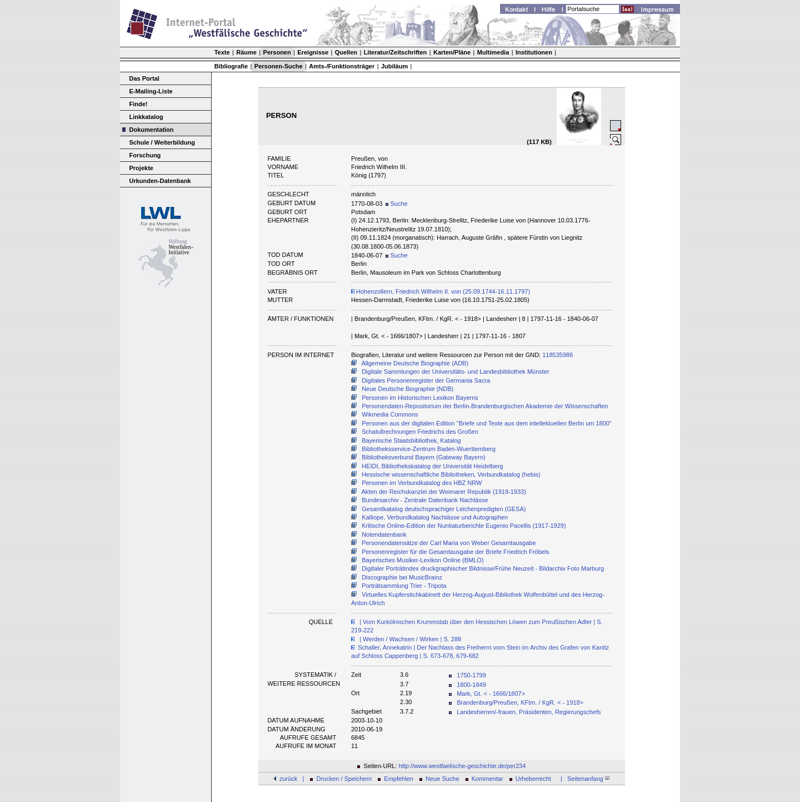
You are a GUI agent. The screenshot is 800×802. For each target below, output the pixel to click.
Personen (277, 52)
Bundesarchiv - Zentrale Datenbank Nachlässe (425, 500)
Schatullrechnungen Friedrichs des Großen (420, 431)
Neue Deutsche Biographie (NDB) (407, 388)
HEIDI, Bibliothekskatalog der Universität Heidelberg (432, 466)
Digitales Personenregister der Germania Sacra (426, 380)
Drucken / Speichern (344, 778)
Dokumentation (151, 129)
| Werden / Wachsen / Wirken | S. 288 (409, 639)
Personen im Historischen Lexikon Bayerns (420, 397)
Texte (222, 52)
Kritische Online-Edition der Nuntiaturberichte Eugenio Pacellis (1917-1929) (464, 525)
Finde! (138, 104)
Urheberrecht (533, 778)
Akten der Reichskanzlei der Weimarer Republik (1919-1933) (444, 491)
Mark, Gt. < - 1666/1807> (491, 693)
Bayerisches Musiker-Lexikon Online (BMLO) (422, 560)
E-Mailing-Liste (151, 91)
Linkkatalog (146, 116)
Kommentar (487, 778)
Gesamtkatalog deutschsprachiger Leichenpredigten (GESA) (444, 509)
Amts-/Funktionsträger (341, 66)
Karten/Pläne (452, 52)
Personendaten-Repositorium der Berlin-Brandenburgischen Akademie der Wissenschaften (485, 406)
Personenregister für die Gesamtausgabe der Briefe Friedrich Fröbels (455, 551)
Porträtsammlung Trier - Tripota (404, 585)
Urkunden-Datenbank (160, 180)
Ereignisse (312, 52)
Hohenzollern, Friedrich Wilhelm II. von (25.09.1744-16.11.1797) (440, 291)
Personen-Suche (278, 66)
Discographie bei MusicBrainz (402, 577)
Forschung (145, 155)
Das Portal (144, 78)
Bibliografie (231, 66)
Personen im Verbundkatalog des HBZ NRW (422, 482)
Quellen (346, 52)
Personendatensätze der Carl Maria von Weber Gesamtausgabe (449, 542)
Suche (396, 203)
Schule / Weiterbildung (162, 142)
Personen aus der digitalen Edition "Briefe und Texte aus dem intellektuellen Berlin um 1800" (487, 423)
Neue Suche (442, 778)
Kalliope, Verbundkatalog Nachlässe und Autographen (435, 517)
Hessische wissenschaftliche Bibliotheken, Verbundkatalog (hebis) (451, 474)
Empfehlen (398, 778)
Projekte (141, 168)
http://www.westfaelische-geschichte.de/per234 (462, 766)
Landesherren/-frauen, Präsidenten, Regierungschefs (529, 712)
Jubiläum (394, 66)
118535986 (557, 355)
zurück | (291, 778)
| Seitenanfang (583, 778)
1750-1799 (471, 675)
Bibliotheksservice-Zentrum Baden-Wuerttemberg (429, 448)
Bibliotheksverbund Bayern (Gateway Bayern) (424, 457)
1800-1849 (471, 684)
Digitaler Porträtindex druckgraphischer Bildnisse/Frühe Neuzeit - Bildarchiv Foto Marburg (483, 568)
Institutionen (534, 52)
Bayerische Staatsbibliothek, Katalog (411, 440)
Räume (246, 52)
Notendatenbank (384, 534)
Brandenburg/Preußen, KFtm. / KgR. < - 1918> (520, 702)
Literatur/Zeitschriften (395, 52)
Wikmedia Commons (390, 414)
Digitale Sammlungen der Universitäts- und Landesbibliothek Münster (455, 371)
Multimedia (493, 52)
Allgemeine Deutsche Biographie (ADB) (415, 363)
